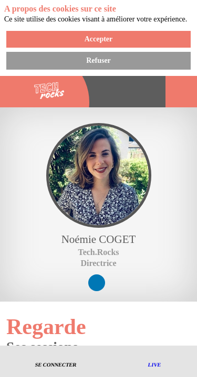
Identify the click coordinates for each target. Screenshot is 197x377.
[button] (56, 361)
